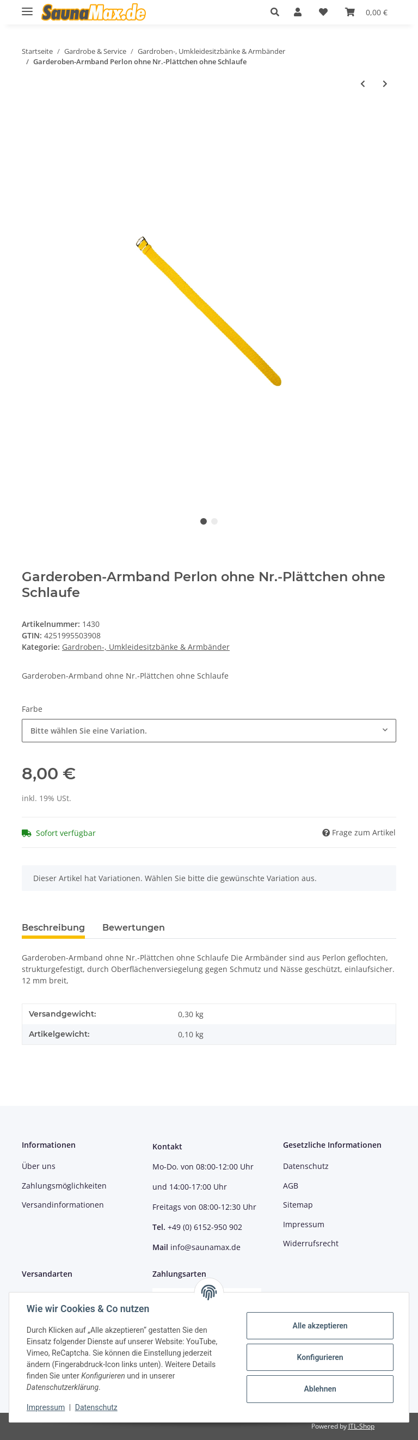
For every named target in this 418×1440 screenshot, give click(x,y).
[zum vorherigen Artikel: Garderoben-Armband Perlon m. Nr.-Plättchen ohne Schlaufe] (363, 83)
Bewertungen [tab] (133, 927)
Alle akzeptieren (319, 1325)
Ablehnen (320, 1388)
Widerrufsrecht (311, 1243)
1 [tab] (203, 521)
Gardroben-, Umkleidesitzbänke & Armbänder (146, 647)
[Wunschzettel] (323, 12)
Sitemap (298, 1204)
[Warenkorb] (366, 12)
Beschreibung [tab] (53, 927)
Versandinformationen (63, 1204)
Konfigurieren (320, 1357)
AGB (290, 1185)
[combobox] (209, 730)
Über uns (39, 1166)
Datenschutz (306, 1166)
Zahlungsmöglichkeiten (64, 1185)
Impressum (303, 1224)
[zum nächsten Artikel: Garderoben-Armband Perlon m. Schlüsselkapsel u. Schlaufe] (385, 83)
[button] (278, 12)
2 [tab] (214, 521)
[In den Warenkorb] (30, 119)
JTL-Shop (361, 1426)
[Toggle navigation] (27, 7)
